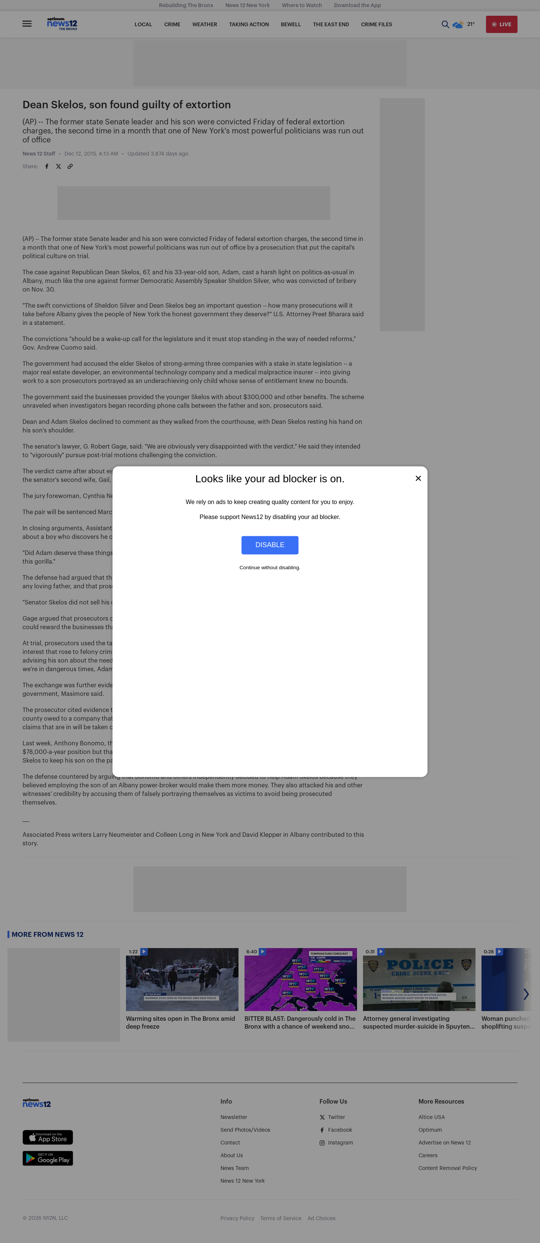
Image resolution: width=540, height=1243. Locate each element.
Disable (270, 545)
